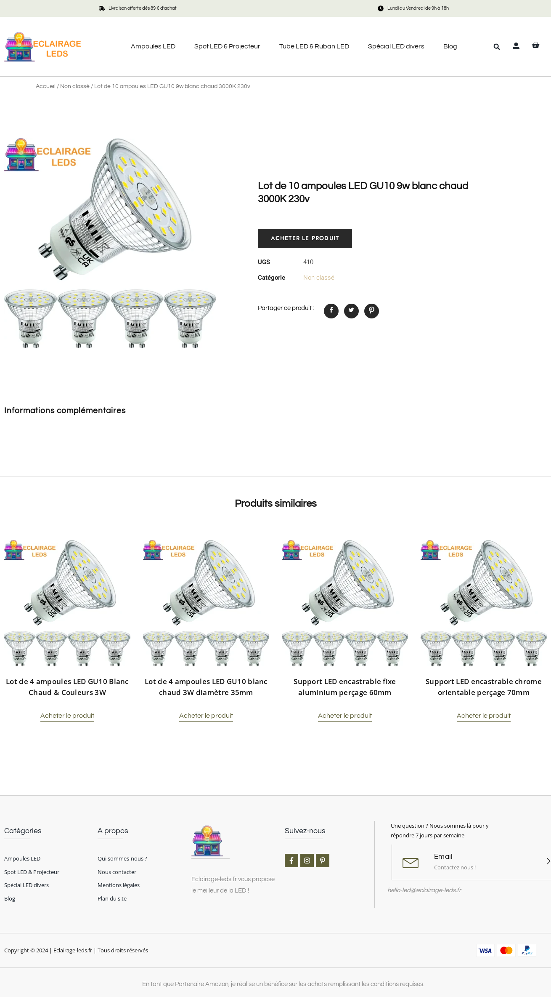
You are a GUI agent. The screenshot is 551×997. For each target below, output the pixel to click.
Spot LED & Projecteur (227, 46)
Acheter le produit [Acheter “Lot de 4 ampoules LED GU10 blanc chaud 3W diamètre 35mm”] (206, 715)
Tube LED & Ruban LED (314, 46)
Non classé (75, 86)
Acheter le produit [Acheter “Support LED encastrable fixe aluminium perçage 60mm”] (345, 715)
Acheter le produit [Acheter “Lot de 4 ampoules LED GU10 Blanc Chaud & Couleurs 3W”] (67, 715)
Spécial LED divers (396, 46)
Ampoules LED (153, 46)
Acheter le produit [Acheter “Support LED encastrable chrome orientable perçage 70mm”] (484, 715)
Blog (450, 46)
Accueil (46, 86)
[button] (496, 46)
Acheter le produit (306, 238)
